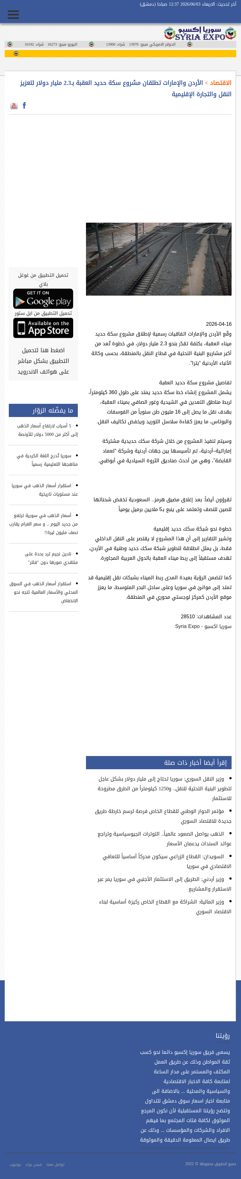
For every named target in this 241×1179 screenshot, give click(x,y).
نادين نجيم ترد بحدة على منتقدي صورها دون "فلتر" (51, 558)
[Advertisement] (159, 165)
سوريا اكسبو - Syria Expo (203, 626)
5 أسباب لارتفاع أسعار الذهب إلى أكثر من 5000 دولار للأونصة (47, 430)
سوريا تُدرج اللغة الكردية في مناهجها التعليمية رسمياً (47, 460)
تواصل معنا (55, 1164)
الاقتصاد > (217, 83)
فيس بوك (33, 1164)
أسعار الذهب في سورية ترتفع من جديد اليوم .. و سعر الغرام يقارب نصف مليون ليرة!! (43, 524)
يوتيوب (15, 1164)
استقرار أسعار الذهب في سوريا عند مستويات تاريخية (45, 489)
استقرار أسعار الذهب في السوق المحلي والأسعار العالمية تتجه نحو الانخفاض (43, 592)
